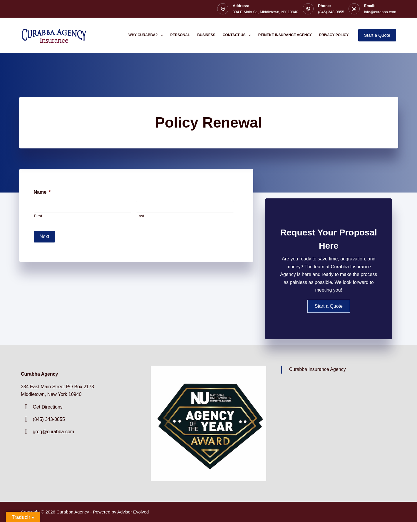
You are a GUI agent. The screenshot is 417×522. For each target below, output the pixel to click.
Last (140, 216)
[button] (328, 306)
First (38, 216)
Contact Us (238, 35)
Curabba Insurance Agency (317, 369)
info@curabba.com (380, 12)
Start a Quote (377, 35)
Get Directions (47, 406)
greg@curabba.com (53, 431)
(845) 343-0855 (331, 12)
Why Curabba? (146, 35)
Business (206, 35)
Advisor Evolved (133, 511)
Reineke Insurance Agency (285, 35)
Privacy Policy (334, 35)
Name (42, 192)
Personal (180, 35)
